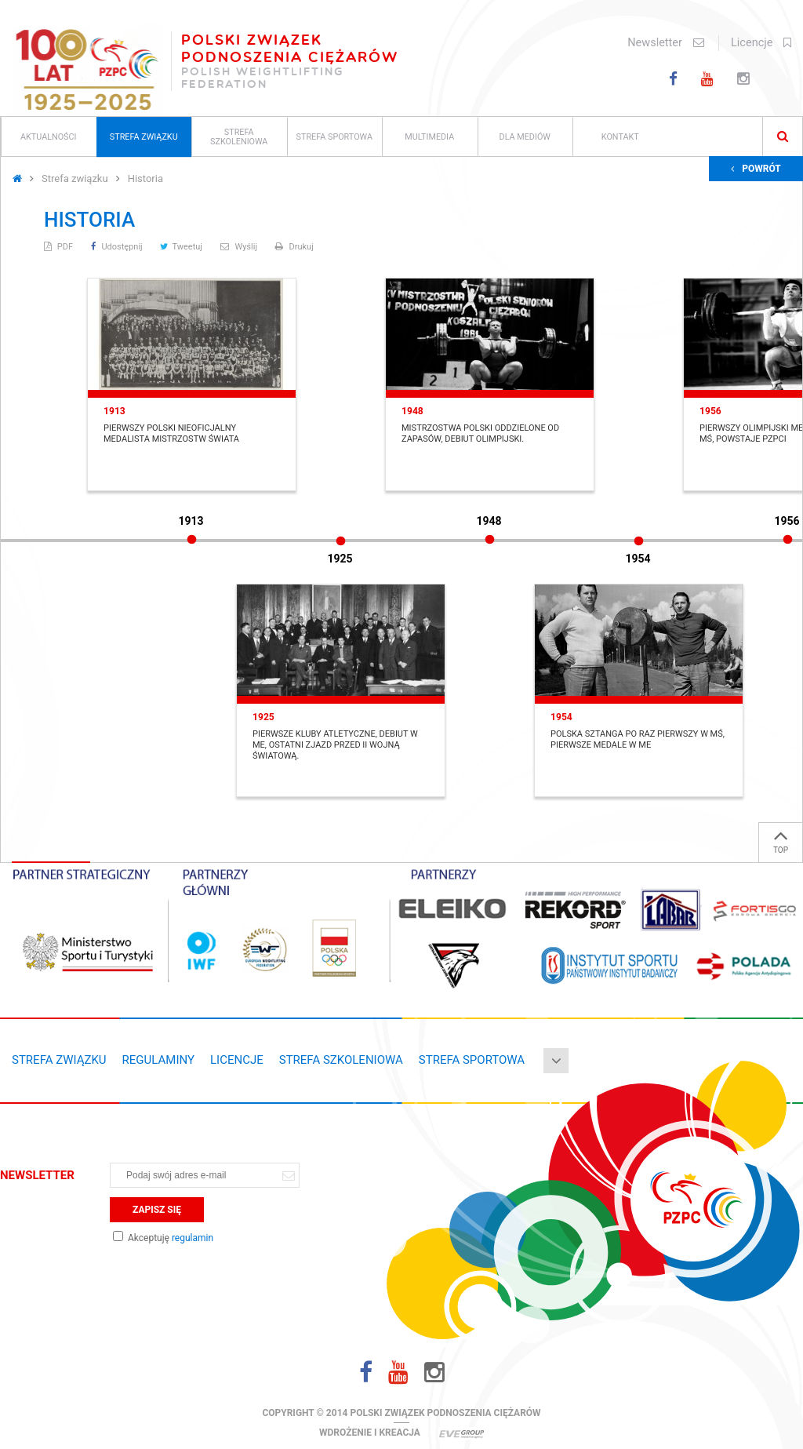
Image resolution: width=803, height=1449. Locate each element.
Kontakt (620, 137)
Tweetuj (182, 247)
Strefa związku (144, 137)
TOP (780, 838)
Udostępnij (118, 247)
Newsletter (665, 42)
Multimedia (429, 137)
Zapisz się (157, 1209)
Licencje (761, 42)
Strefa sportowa (334, 137)
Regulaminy (158, 1060)
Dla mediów (525, 137)
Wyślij (240, 247)
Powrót (756, 168)
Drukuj (294, 247)
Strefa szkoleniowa (238, 137)
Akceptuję (163, 1238)
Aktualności (48, 137)
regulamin (192, 1237)
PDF (59, 247)
